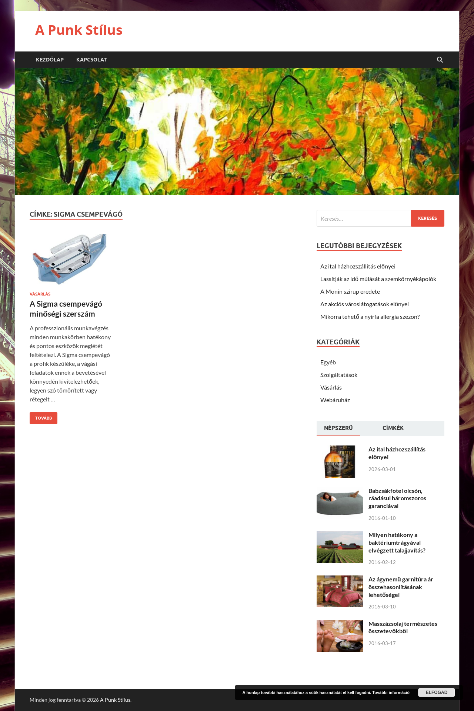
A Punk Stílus (79, 30)
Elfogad (437, 692)
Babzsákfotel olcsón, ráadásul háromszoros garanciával (397, 498)
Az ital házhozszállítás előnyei (357, 266)
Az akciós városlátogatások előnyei (364, 303)
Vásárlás (40, 294)
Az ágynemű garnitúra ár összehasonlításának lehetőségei (400, 586)
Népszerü (338, 428)
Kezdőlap (50, 60)
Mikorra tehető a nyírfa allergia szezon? (370, 316)
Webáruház (335, 399)
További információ (391, 692)
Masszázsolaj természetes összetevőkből (402, 627)
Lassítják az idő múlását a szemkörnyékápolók (378, 278)
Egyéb (328, 361)
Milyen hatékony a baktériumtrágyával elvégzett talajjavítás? (396, 542)
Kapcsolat (91, 60)
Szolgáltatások (338, 374)
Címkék (393, 428)
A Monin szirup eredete (350, 291)
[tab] (338, 429)
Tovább (41, 416)
